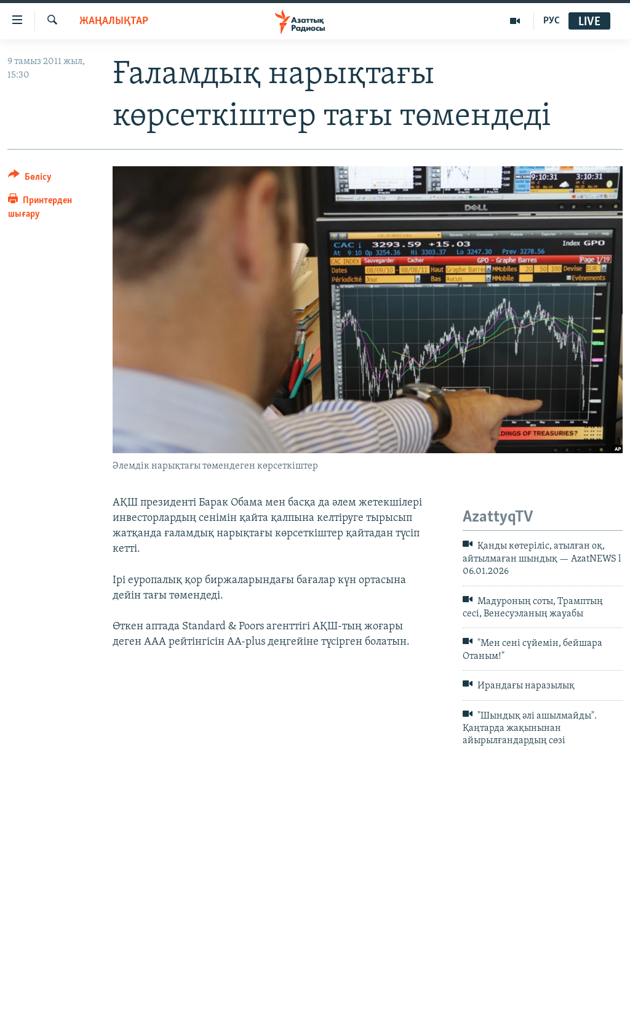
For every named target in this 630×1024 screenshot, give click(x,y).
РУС (551, 21)
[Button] (30, 178)
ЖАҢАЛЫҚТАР (113, 21)
